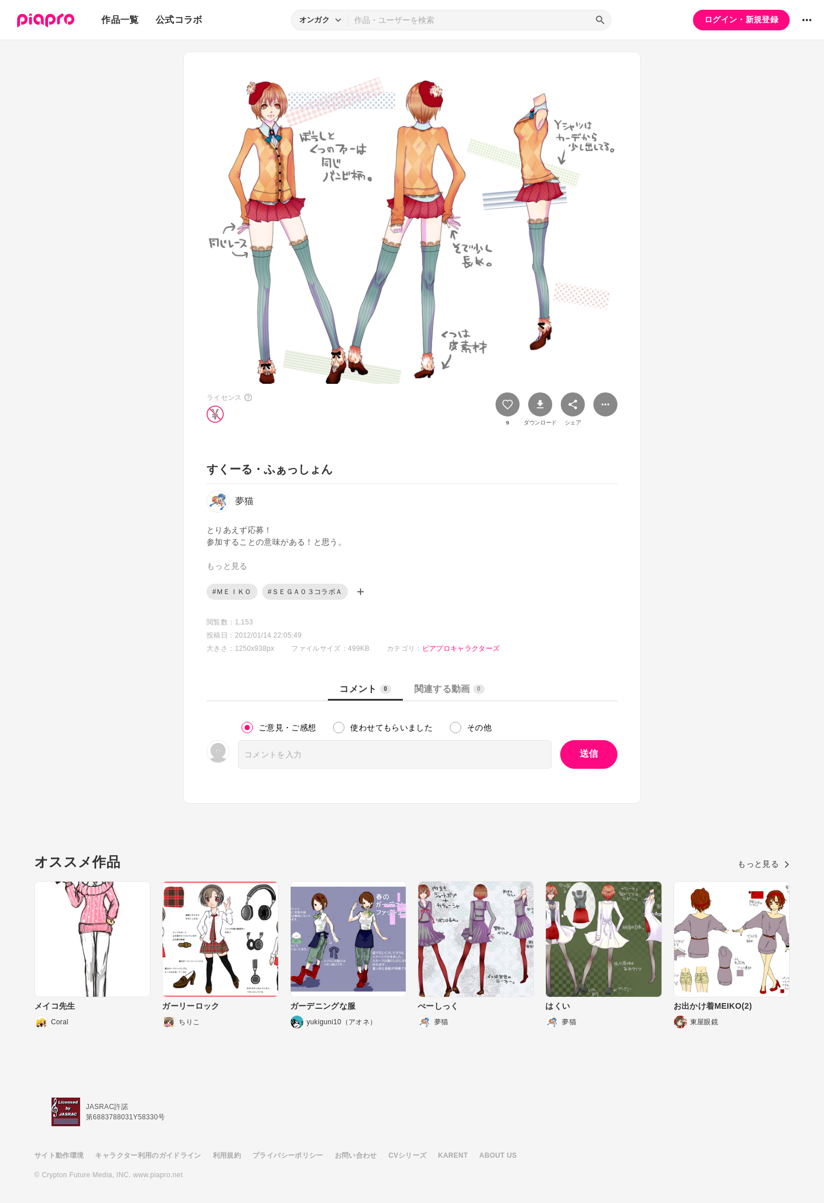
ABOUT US (498, 1155)
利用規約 (227, 1155)
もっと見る (764, 863)
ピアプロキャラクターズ (461, 648)
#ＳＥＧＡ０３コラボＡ (305, 592)
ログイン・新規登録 (741, 19)
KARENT (453, 1155)
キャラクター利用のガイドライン (148, 1155)
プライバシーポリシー (287, 1155)
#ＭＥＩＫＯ (232, 592)
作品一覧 (119, 20)
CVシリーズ (408, 1155)
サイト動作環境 (59, 1155)
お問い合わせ (356, 1155)
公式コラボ (179, 20)
